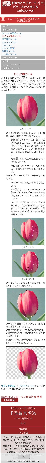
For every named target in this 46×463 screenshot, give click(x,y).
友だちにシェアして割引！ (23, 408)
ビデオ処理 (23, 433)
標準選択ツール (9, 39)
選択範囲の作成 (9, 30)
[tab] (23, 26)
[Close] (43, 437)
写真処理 (23, 429)
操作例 (6, 61)
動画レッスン (10, 57)
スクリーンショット (11, 65)
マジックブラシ (9, 42)
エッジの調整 (8, 48)
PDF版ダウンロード (11, 68)
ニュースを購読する (23, 421)
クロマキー (7, 45)
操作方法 (6, 26)
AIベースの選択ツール (12, 33)
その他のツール (9, 54)
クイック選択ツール (11, 36)
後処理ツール (8, 51)
